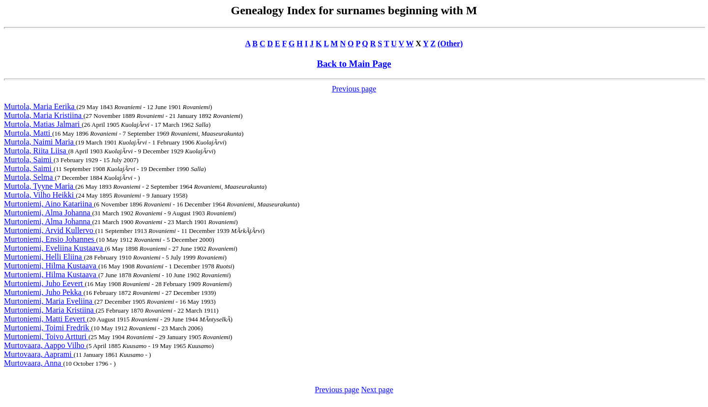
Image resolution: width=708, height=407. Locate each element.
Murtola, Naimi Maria (40, 142)
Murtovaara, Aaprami (39, 354)
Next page (377, 389)
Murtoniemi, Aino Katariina (49, 204)
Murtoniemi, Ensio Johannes (50, 239)
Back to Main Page (354, 63)
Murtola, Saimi (29, 159)
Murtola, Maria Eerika (40, 106)
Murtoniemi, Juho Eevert (44, 283)
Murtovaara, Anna (33, 363)
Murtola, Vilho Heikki (40, 195)
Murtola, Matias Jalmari (43, 124)
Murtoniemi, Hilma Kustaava (51, 266)
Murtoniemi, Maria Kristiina (50, 310)
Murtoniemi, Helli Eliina (44, 257)
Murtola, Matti (28, 133)
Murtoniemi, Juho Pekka (44, 292)
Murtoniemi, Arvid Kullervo (49, 230)
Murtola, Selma (29, 177)
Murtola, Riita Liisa (36, 150)
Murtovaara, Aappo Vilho (45, 345)
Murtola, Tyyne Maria (39, 186)
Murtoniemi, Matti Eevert (45, 319)
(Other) (450, 43)
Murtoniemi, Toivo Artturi (46, 336)
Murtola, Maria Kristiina (44, 115)
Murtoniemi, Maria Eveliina (49, 301)
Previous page (354, 89)
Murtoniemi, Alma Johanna (48, 212)
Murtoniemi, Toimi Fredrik (47, 327)
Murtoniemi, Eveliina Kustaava (54, 248)
